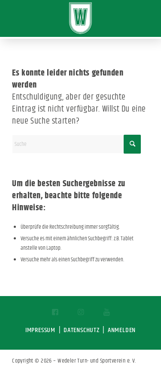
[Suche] (76, 144)
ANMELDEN (122, 330)
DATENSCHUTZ (82, 330)
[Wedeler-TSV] (80, 18)
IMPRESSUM (40, 330)
